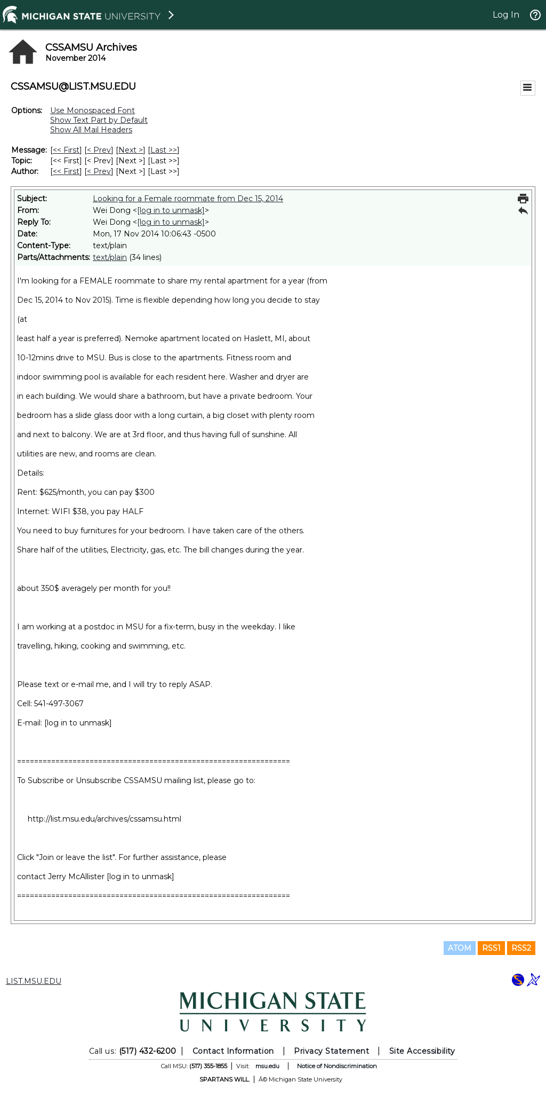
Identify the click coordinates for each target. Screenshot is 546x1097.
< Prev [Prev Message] (99, 150)
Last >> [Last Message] (163, 150)
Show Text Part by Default (99, 120)
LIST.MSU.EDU (33, 981)
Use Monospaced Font (92, 110)
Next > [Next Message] (130, 150)
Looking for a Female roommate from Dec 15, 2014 (188, 198)
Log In (506, 15)
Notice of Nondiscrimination (337, 1066)
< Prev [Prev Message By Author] (99, 171)
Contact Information (233, 1051)
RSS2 (521, 948)
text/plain (110, 257)
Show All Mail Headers (91, 130)
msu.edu (267, 1066)
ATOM (459, 948)
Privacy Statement (331, 1051)
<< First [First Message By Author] (66, 171)
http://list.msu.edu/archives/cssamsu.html (104, 819)
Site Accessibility (422, 1051)
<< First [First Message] (66, 150)
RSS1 (491, 948)
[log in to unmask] (171, 210)
